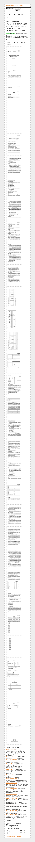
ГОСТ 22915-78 (10, 774)
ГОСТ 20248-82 (10, 749)
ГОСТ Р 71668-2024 (11, 814)
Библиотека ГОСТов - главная (14, 5)
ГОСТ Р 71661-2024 (11, 810)
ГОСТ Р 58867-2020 (11, 788)
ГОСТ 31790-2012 (11, 756)
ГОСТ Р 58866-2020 (11, 783)
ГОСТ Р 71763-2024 (11, 794)
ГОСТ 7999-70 (10, 769)
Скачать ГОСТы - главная (13, 836)
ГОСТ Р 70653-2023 (11, 798)
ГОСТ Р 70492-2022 (11, 759)
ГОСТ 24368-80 (10, 805)
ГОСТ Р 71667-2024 (11, 778)
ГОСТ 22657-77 (10, 763)
